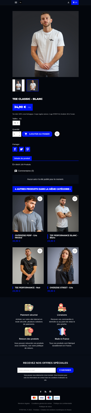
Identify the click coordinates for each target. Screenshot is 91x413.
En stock (16, 164)
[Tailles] (16, 123)
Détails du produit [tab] (22, 158)
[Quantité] (15, 134)
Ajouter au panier (37, 134)
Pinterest (27, 149)
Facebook (41, 392)
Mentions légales (24, 403)
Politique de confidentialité (63, 403)
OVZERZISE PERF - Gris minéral (26, 236)
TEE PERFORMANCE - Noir (27, 287)
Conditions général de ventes (41, 403)
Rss (45, 392)
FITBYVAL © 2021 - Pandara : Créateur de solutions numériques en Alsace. (45, 410)
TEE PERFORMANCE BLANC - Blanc (64, 236)
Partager (14, 149)
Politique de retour (45, 406)
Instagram (50, 392)
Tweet (21, 149)
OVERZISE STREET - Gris (61, 287)
